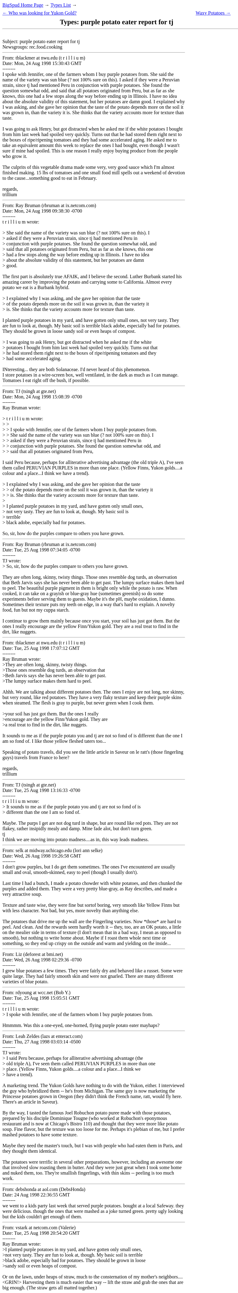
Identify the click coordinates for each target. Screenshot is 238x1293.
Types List (61, 5)
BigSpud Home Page (22, 5)
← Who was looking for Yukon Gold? (39, 12)
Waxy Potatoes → (213, 12)
